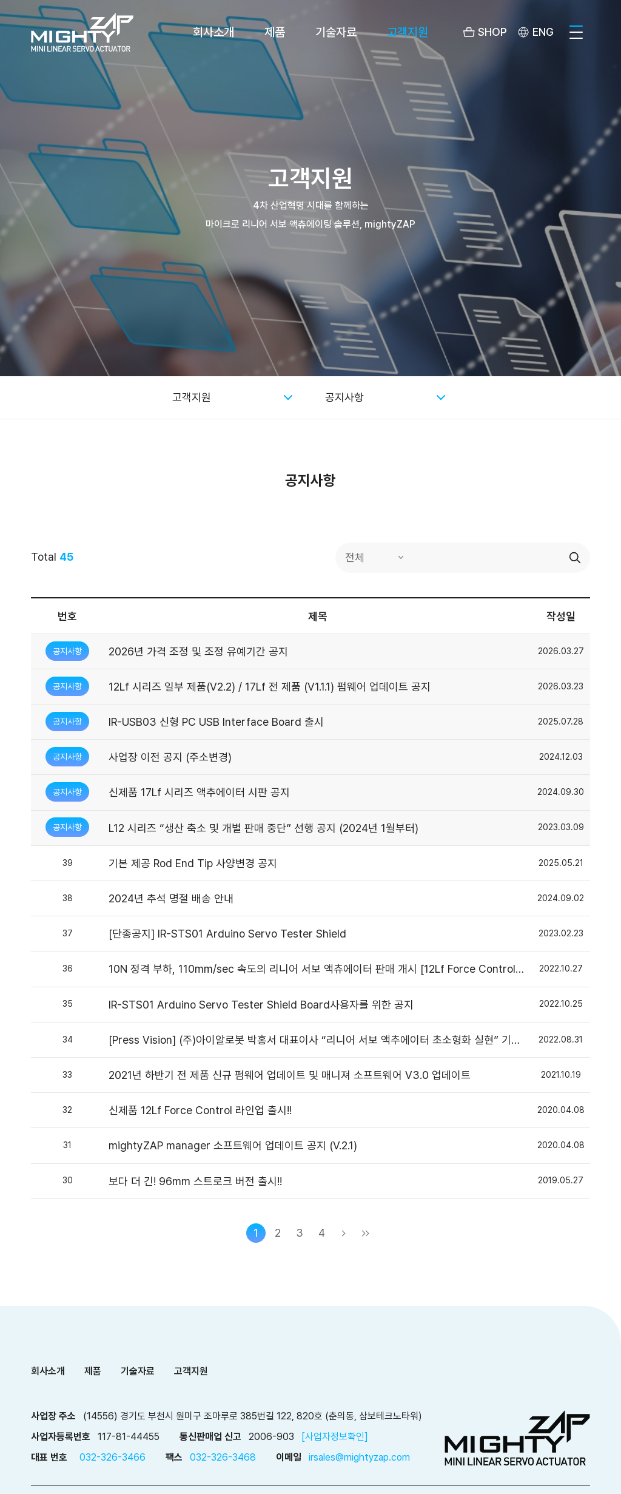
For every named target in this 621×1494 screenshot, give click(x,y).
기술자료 (336, 32)
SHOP (492, 31)
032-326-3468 (223, 1457)
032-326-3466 (112, 1457)
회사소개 (213, 32)
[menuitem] (534, 32)
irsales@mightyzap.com (359, 1457)
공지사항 (344, 397)
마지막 (365, 1233)
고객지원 (407, 32)
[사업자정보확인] (334, 1436)
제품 (274, 32)
